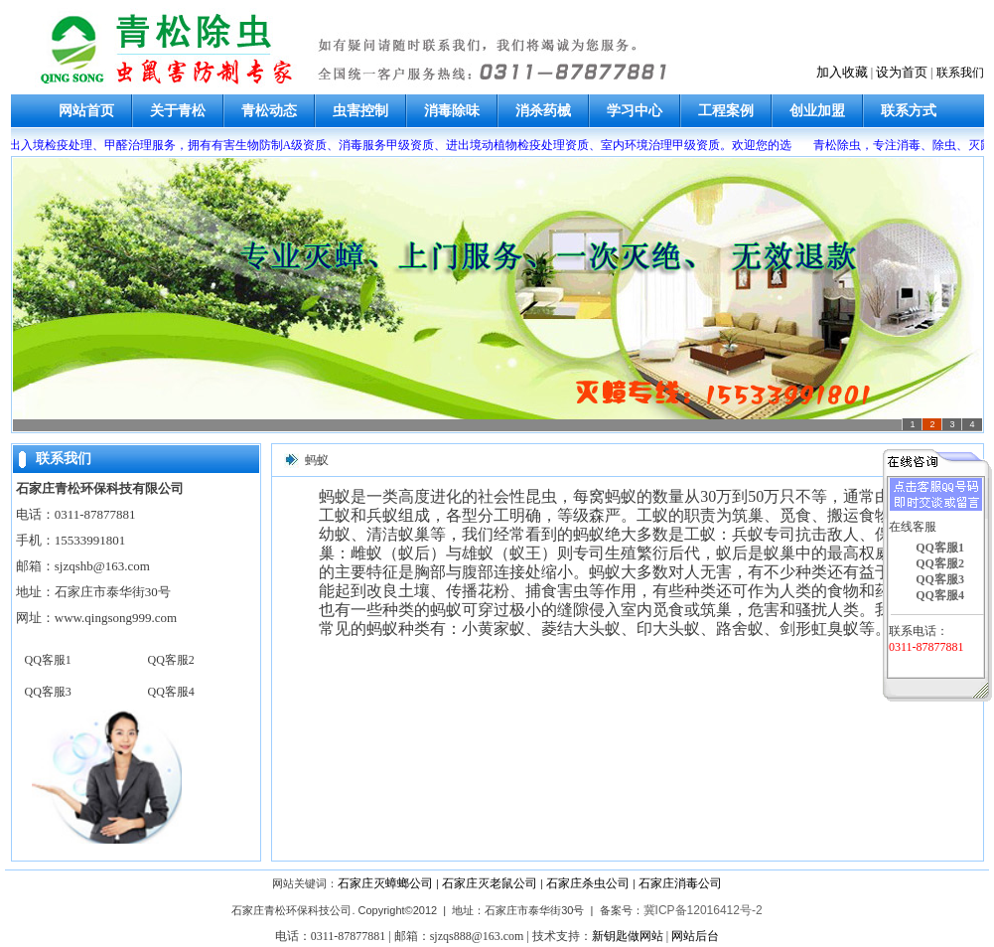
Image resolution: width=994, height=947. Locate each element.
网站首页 (86, 110)
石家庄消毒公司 (680, 883)
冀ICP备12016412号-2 (703, 910)
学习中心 (634, 110)
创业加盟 (817, 110)
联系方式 (908, 110)
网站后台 (695, 936)
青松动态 (269, 110)
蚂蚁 (317, 460)
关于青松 (178, 110)
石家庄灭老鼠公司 (489, 883)
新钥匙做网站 (627, 936)
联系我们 (960, 72)
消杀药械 (543, 110)
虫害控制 (360, 110)
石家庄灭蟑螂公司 (385, 883)
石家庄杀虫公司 (588, 883)
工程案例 (726, 110)
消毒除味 (452, 110)
